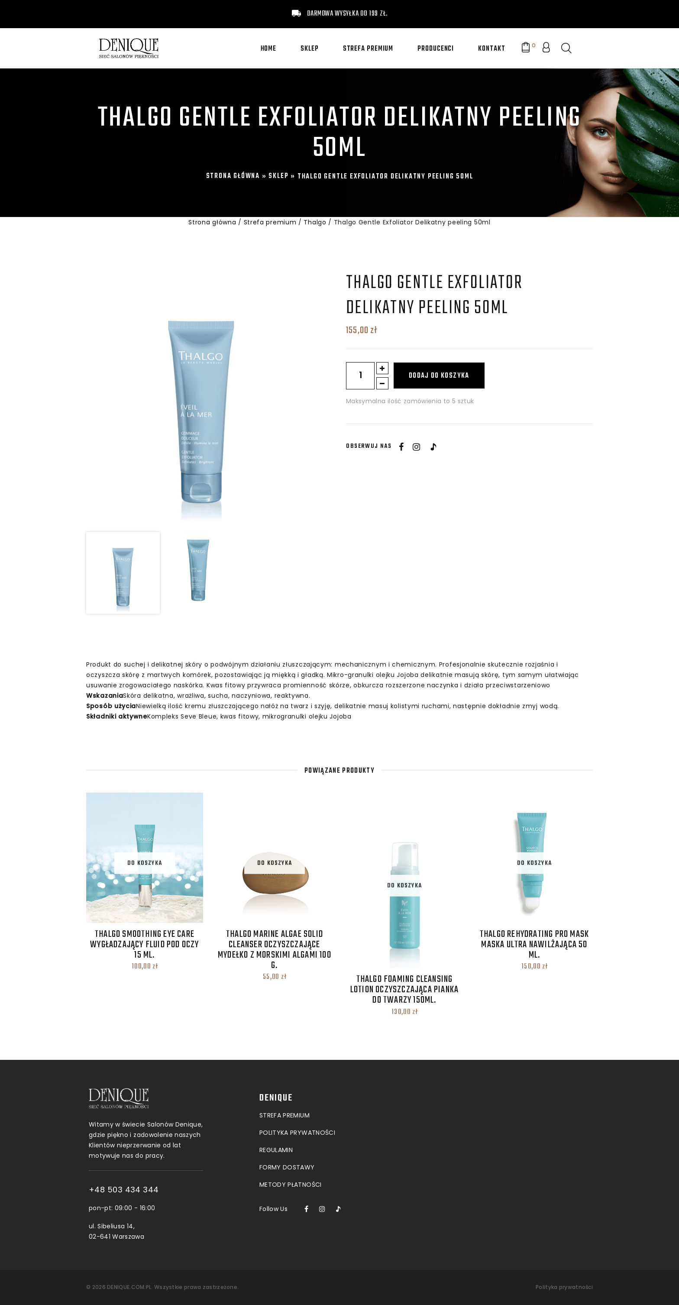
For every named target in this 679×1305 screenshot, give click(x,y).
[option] (201, 399)
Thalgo (315, 222)
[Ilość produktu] (360, 375)
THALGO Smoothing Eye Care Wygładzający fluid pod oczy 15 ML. (144, 944)
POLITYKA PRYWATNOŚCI (297, 1092)
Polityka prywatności (564, 1287)
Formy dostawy (287, 1127)
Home (269, 49)
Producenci (435, 49)
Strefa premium (368, 49)
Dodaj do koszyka (439, 376)
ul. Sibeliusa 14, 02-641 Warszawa (150, 1231)
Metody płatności (290, 1144)
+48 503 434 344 (158, 1190)
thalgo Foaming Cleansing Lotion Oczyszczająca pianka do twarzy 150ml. (404, 989)
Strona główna (233, 176)
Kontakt (491, 49)
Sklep (310, 49)
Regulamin (276, 1110)
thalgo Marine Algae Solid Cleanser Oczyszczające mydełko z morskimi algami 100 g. (274, 950)
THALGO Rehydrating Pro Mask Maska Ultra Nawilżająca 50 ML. (534, 944)
